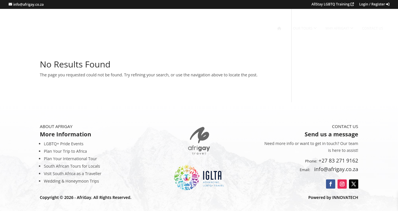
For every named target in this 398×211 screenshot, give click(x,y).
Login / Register (374, 5)
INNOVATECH (345, 197)
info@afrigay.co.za (335, 169)
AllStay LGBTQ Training (333, 5)
